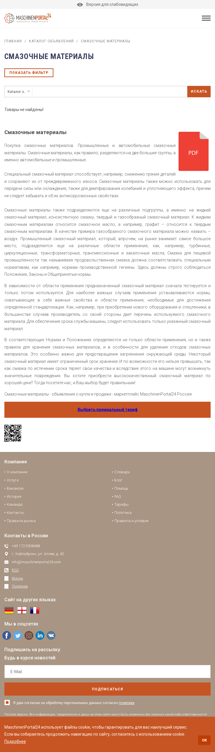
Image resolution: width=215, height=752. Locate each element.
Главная (13, 41)
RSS (15, 570)
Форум (17, 578)
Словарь (122, 472)
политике (126, 703)
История (14, 496)
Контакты (15, 512)
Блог (118, 480)
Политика (123, 512)
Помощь (121, 488)
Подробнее (15, 741)
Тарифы (121, 504)
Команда (14, 504)
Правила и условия (131, 521)
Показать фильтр (28, 73)
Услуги (13, 480)
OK (204, 740)
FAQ (117, 496)
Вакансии (15, 488)
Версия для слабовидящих (107, 4)
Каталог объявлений (51, 41)
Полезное (20, 586)
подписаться (107, 689)
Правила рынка (21, 521)
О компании (17, 472)
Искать (199, 91)
